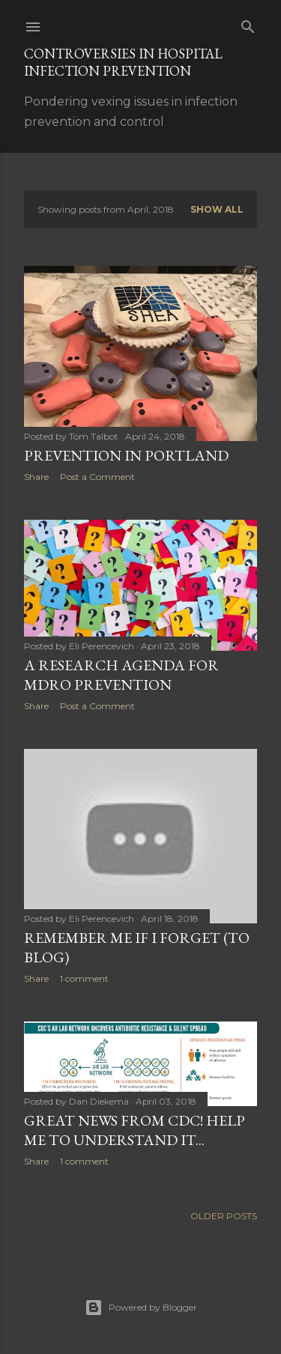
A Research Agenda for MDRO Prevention (121, 674)
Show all (217, 209)
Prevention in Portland (126, 455)
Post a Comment (97, 476)
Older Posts (223, 1215)
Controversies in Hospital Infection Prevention (123, 62)
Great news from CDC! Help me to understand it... (134, 1130)
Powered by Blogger (141, 1308)
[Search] (248, 23)
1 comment (84, 978)
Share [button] (36, 476)
